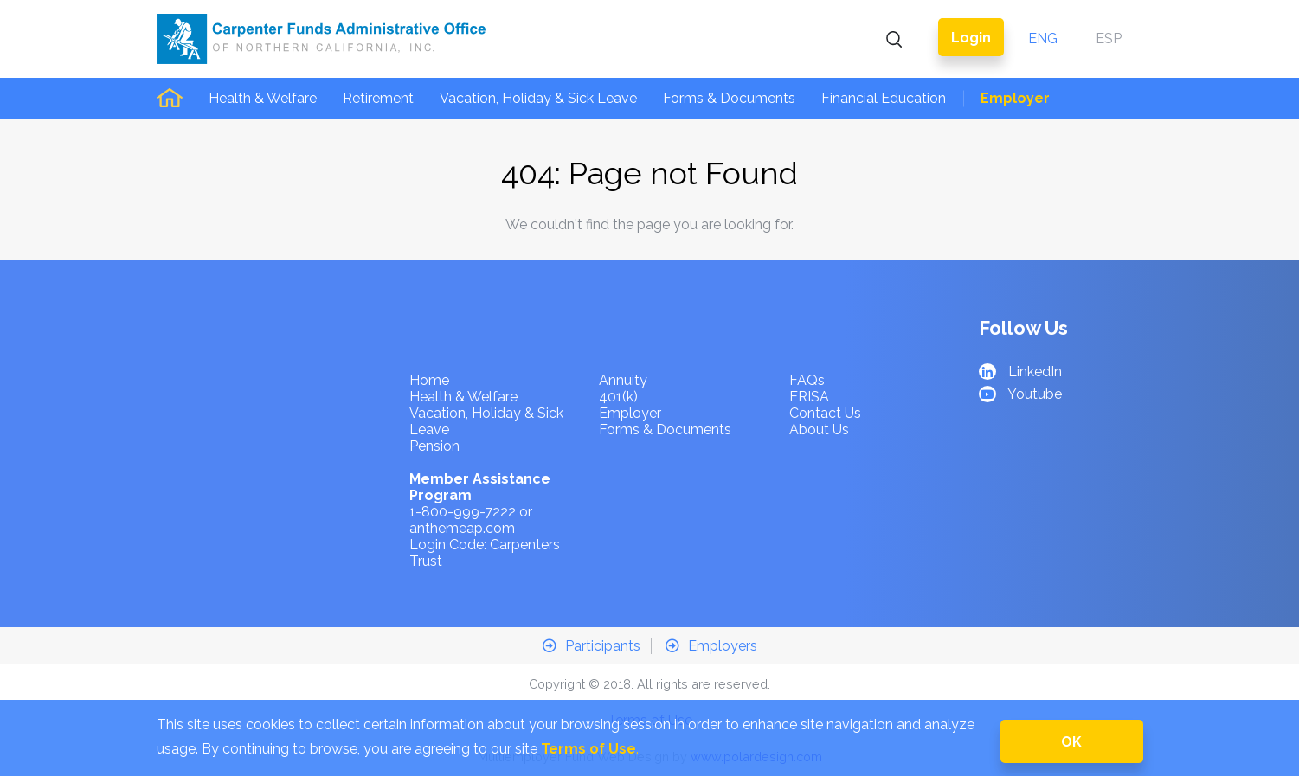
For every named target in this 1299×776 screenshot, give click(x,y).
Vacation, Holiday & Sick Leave (538, 98)
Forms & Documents (729, 98)
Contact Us (825, 413)
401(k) (618, 396)
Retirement (378, 98)
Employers (711, 646)
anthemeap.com (462, 528)
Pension (434, 446)
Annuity (623, 380)
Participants (591, 646)
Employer (1015, 98)
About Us (819, 429)
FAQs (807, 380)
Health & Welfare (263, 98)
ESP (1109, 38)
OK (1071, 742)
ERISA (809, 396)
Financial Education (883, 98)
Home (429, 380)
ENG (1043, 38)
